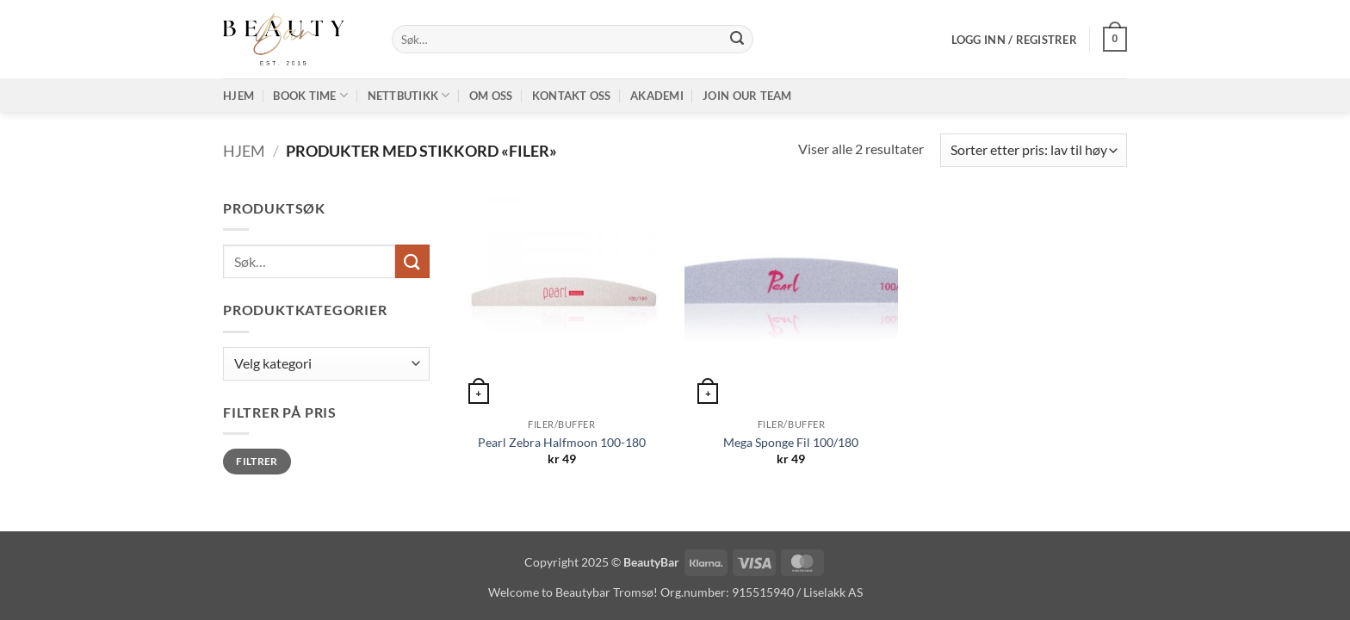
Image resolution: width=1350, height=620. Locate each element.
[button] (1014, 39)
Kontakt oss (571, 95)
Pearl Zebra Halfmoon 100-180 (562, 442)
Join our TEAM (747, 95)
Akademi (657, 95)
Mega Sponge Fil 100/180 (790, 442)
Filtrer (257, 461)
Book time (310, 95)
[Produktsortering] (1033, 150)
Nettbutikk (409, 95)
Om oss (491, 95)
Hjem (238, 95)
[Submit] (737, 39)
